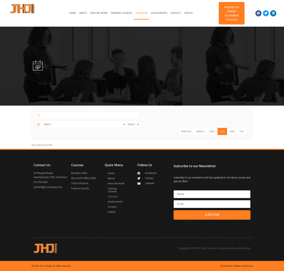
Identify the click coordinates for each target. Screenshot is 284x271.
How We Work (98, 13)
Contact (175, 13)
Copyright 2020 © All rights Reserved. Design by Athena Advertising (214, 248)
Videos (188, 13)
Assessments (159, 13)
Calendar (141, 13)
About (83, 13)
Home (72, 13)
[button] (117, 190)
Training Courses (121, 13)
